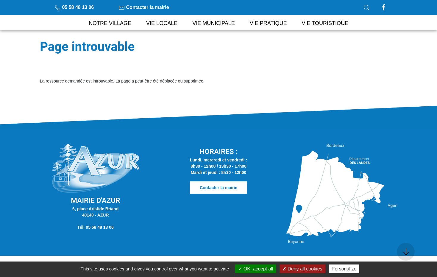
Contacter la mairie (144, 7)
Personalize (344, 268)
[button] (366, 7)
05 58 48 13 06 (74, 7)
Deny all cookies (302, 268)
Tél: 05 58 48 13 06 (95, 227)
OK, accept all (255, 268)
